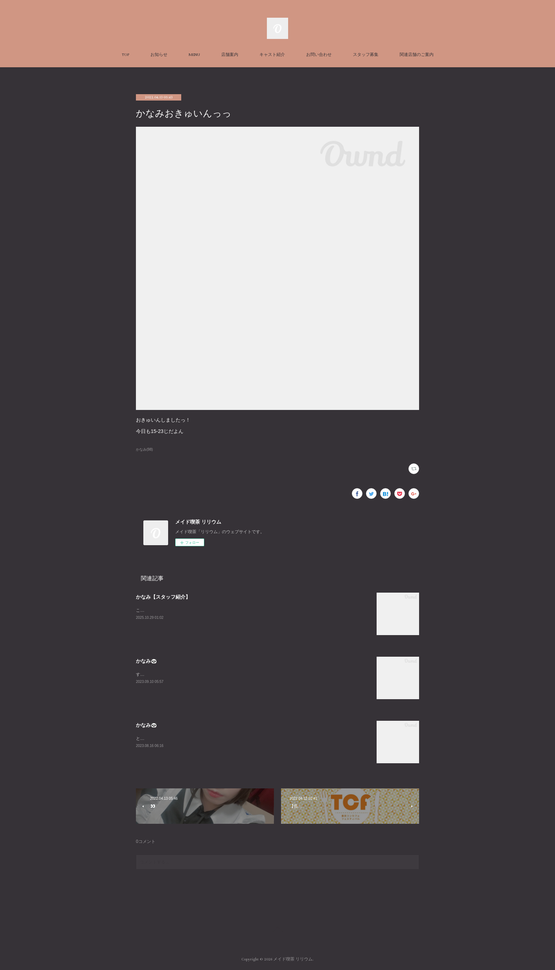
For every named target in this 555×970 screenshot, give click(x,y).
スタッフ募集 (365, 54)
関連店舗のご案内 (417, 54)
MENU (194, 54)
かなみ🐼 (146, 661)
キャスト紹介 (272, 54)
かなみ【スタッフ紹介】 (163, 597)
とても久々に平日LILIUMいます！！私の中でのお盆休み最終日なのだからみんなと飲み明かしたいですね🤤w (240, 738)
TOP (125, 54)
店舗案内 (229, 54)
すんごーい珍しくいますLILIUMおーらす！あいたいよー (189, 674)
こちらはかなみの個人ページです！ (170, 610)
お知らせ (158, 54)
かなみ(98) (144, 449)
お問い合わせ (319, 54)
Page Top (277, 931)
